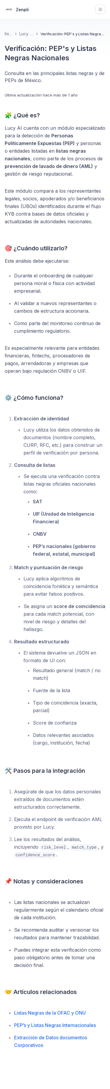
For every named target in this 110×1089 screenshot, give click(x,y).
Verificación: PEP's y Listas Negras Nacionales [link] (72, 33)
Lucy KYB (26, 33)
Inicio (8, 33)
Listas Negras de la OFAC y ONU (50, 1013)
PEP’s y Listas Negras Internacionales (55, 1025)
